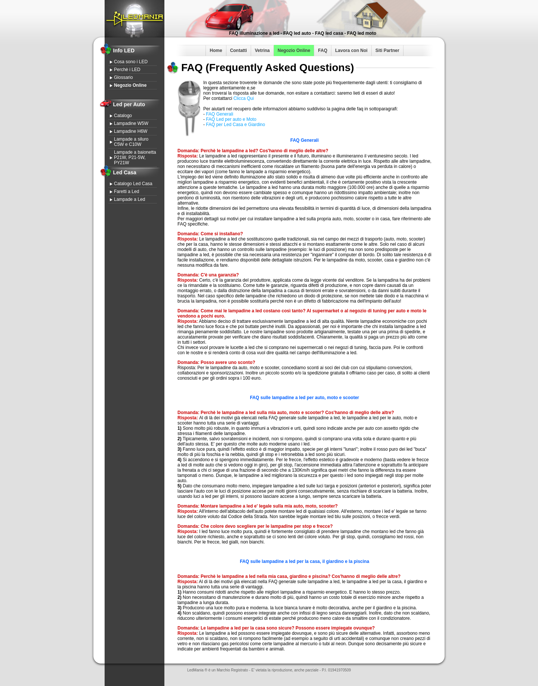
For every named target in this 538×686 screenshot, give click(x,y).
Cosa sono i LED (131, 61)
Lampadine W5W (131, 123)
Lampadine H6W (130, 131)
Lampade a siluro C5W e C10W (131, 142)
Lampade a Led (129, 199)
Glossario (123, 77)
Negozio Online (294, 50)
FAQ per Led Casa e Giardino (235, 124)
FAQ (322, 50)
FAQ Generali (219, 114)
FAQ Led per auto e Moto (231, 119)
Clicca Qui (244, 98)
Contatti (238, 50)
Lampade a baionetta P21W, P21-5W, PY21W (135, 157)
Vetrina (262, 50)
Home (216, 50)
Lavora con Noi (351, 50)
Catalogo (123, 115)
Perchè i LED (127, 69)
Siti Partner (387, 50)
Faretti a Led (126, 191)
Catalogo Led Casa (133, 183)
